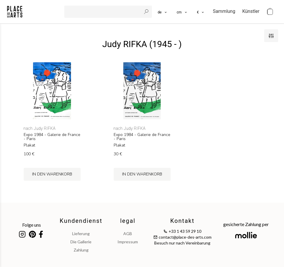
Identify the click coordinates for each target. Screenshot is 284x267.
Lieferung (81, 233)
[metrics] (182, 11)
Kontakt (182, 220)
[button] (182, 11)
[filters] (271, 35)
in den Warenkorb (52, 174)
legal (127, 220)
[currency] (200, 11)
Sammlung (224, 11)
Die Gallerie (80, 241)
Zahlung (81, 249)
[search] (103, 12)
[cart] (270, 11)
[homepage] (14, 12)
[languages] (162, 11)
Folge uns (31, 225)
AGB (127, 233)
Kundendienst (81, 220)
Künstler (250, 11)
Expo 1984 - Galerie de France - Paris (52, 137)
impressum (127, 241)
